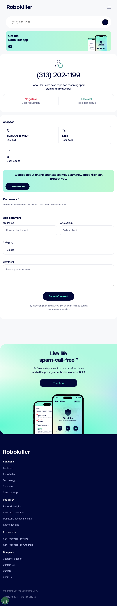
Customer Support (12, 558)
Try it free (58, 382)
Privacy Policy (9, 597)
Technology (9, 480)
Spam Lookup (10, 492)
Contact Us (9, 564)
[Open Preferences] (5, 600)
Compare (8, 486)
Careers (7, 571)
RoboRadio (9, 474)
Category (8, 242)
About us (7, 577)
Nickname (8, 223)
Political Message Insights (17, 518)
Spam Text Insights (13, 512)
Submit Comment (58, 296)
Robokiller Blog (11, 524)
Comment (8, 261)
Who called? (66, 223)
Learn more (18, 186)
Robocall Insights (12, 506)
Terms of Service (27, 597)
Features (7, 468)
